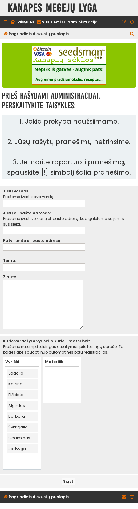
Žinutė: (10, 276)
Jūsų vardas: (16, 191)
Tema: (9, 260)
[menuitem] (22, 22)
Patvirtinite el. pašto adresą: (32, 240)
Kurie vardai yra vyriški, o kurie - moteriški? (46, 341)
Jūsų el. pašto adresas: (27, 213)
